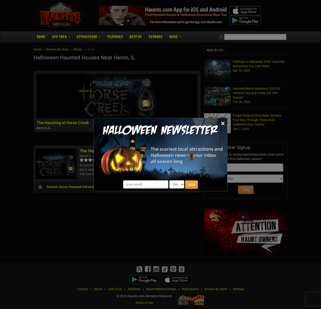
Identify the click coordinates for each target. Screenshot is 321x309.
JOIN (191, 184)
